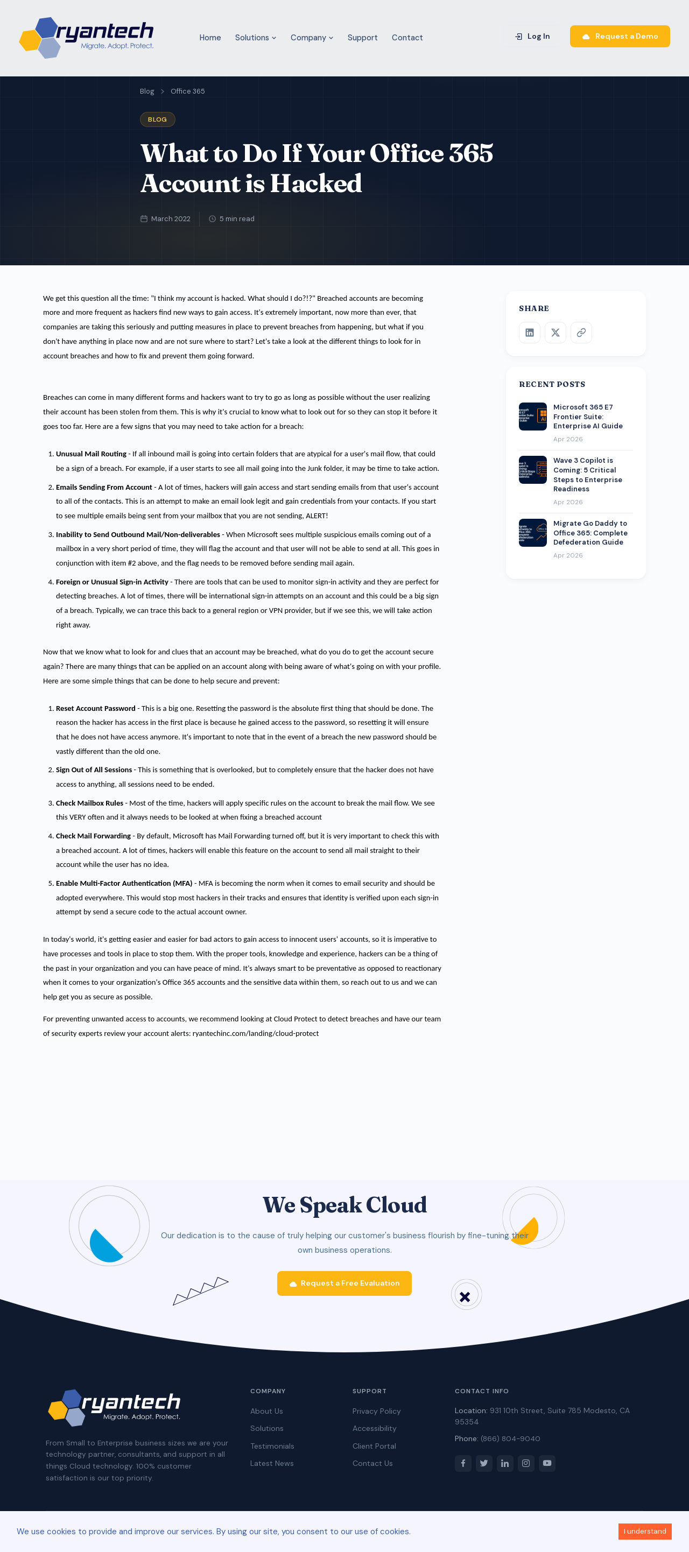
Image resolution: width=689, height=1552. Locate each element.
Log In (532, 36)
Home (210, 38)
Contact (407, 38)
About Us (266, 1416)
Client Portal (374, 1451)
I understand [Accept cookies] (645, 1531)
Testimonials (272, 1451)
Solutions (256, 38)
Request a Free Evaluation (345, 1287)
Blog (147, 91)
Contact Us (373, 1468)
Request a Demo (620, 36)
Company (312, 38)
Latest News (272, 1468)
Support (363, 38)
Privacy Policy (377, 1416)
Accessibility (375, 1433)
